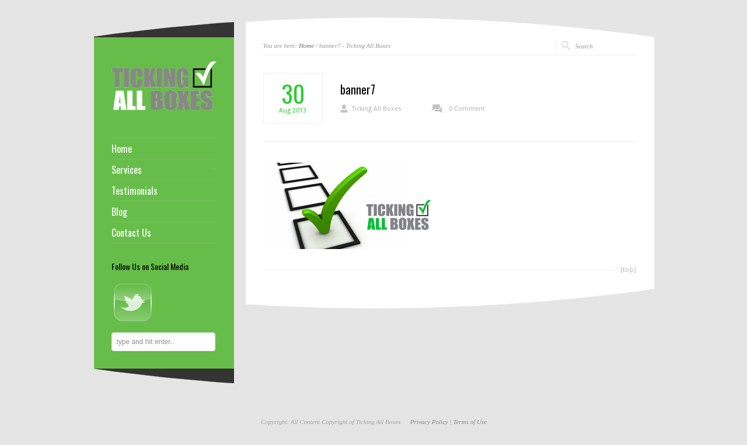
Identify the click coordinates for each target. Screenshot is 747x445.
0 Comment (467, 109)
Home (306, 45)
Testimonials (134, 190)
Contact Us (131, 232)
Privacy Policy (429, 421)
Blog (119, 211)
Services (126, 169)
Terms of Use (470, 421)
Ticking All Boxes (377, 109)
